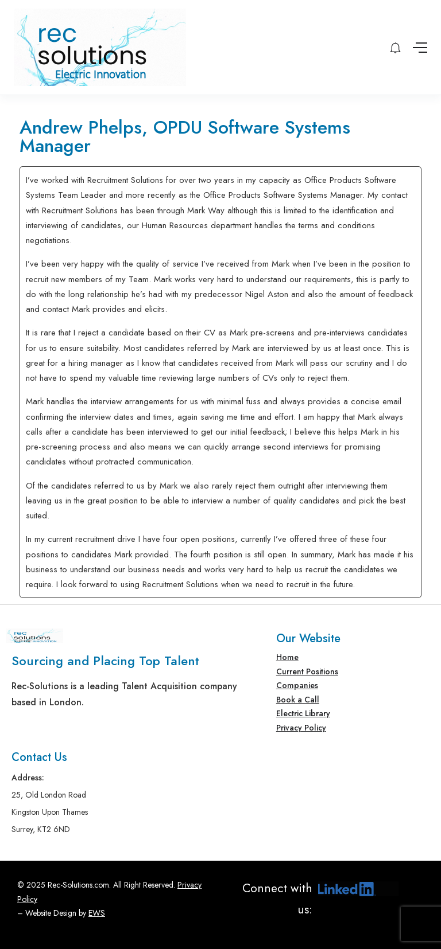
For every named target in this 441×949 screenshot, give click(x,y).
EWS (96, 913)
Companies (297, 685)
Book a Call (297, 699)
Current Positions (307, 671)
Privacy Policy (301, 727)
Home (287, 657)
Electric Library (303, 713)
